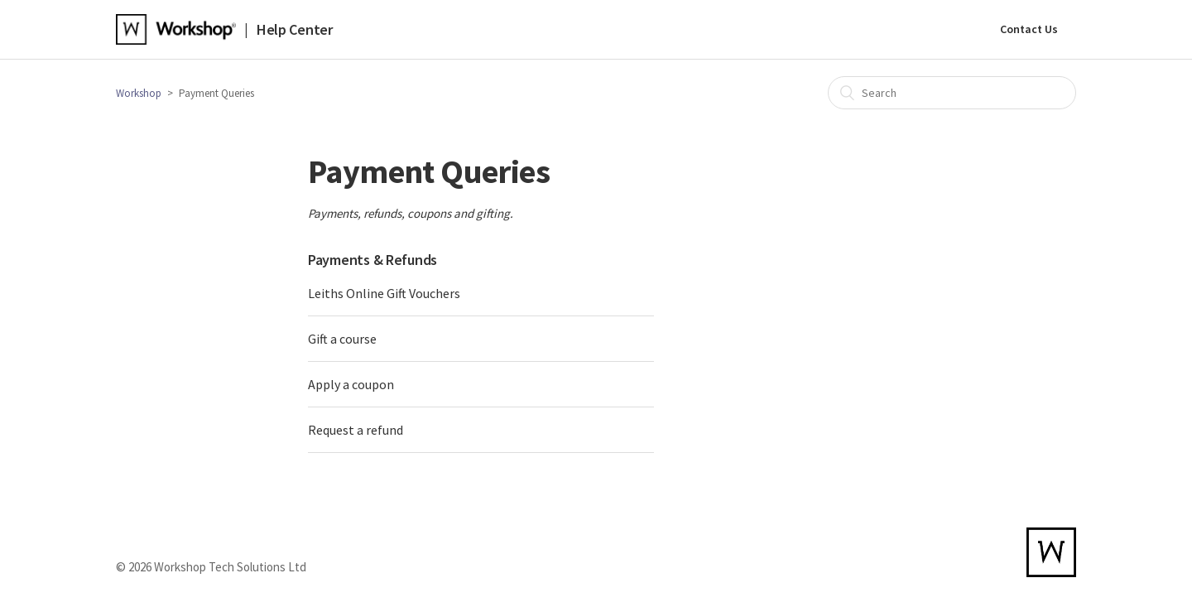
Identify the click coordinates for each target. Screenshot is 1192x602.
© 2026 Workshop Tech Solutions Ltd (211, 567)
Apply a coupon (351, 384)
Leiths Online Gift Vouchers (384, 293)
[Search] (952, 92)
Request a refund (355, 429)
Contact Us (1029, 29)
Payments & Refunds (372, 259)
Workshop (138, 93)
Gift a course (342, 338)
